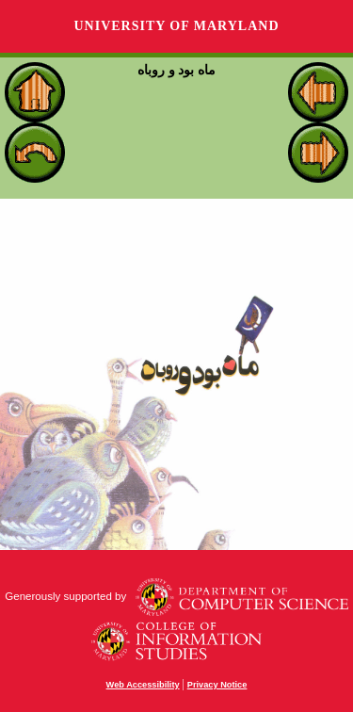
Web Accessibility (143, 684)
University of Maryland (176, 26)
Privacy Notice (217, 684)
